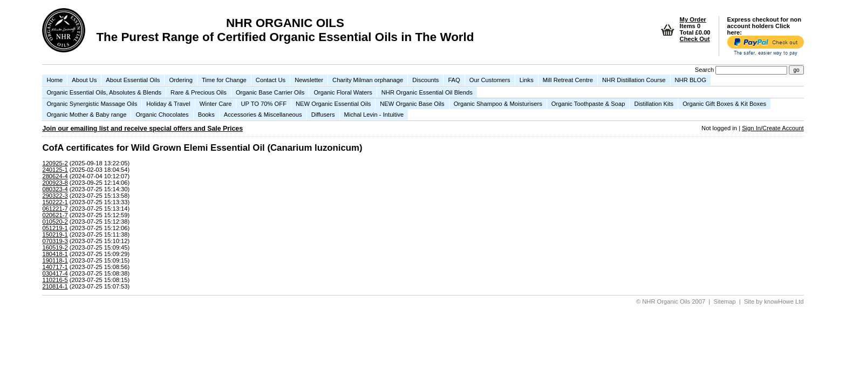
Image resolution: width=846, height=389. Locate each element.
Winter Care (216, 103)
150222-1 (54, 202)
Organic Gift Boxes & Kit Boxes (724, 103)
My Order (693, 19)
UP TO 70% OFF (263, 103)
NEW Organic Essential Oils (333, 103)
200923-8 (54, 182)
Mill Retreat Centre (568, 80)
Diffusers (323, 114)
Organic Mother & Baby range (86, 114)
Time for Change (224, 80)
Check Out (695, 39)
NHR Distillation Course (634, 80)
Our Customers (489, 80)
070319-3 (54, 241)
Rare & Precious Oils (198, 92)
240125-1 (54, 169)
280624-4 (54, 176)
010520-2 (54, 221)
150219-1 (54, 234)
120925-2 (54, 163)
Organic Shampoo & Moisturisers (498, 103)
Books (206, 114)
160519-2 (54, 247)
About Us (84, 80)
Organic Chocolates (161, 114)
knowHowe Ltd (783, 301)
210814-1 (54, 286)
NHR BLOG (690, 80)
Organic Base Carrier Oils (270, 92)
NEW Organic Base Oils (412, 103)
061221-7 (54, 208)
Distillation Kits (653, 103)
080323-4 (54, 189)
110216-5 (54, 280)
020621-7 (54, 215)
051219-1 (54, 228)
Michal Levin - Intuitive (374, 114)
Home (54, 80)
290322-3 (54, 195)
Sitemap (725, 301)
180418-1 (54, 254)
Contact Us (270, 80)
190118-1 (54, 260)
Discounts (425, 80)
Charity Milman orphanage (367, 80)
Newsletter (309, 80)
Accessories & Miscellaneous (263, 114)
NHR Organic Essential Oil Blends (427, 92)
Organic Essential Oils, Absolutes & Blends (103, 92)
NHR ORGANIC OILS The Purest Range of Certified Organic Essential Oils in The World (285, 30)
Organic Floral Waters (342, 92)
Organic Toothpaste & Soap (588, 103)
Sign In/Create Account (772, 128)
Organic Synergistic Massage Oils (91, 103)
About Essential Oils (133, 80)
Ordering (181, 80)
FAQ (454, 80)
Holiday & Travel (168, 103)
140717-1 (54, 267)
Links (527, 80)
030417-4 (54, 273)
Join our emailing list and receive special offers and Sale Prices (142, 128)
